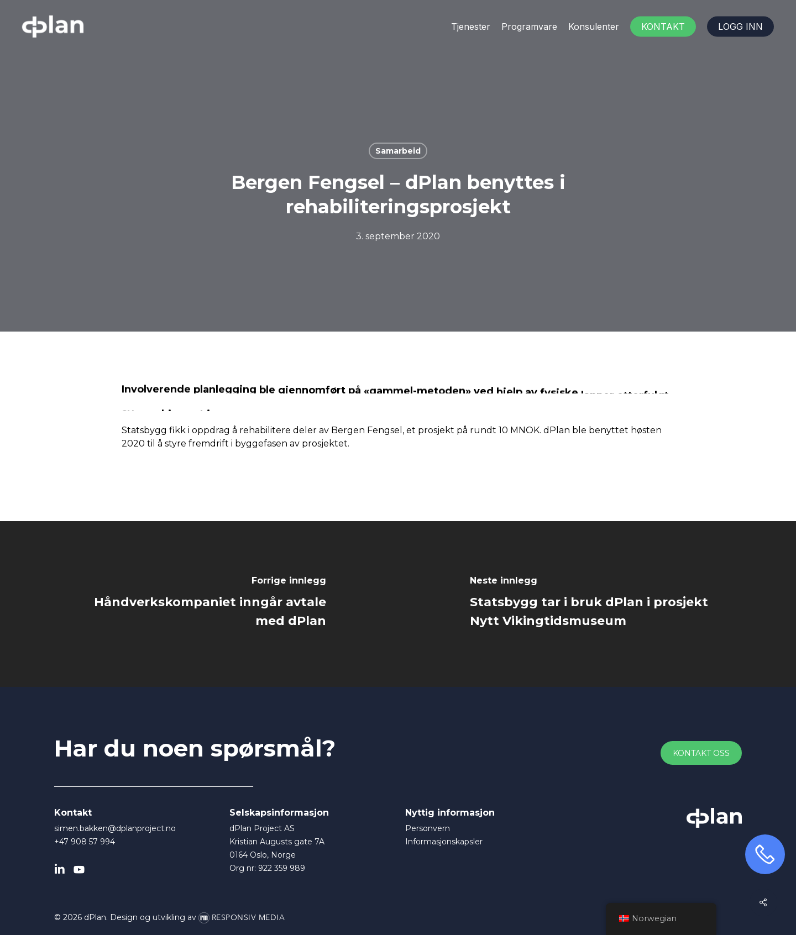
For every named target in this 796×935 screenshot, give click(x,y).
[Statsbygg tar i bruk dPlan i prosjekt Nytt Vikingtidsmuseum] (597, 604)
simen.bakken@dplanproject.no (115, 828)
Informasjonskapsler (444, 842)
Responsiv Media (248, 917)
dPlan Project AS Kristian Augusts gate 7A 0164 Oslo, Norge (276, 841)
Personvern (427, 828)
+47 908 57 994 (84, 842)
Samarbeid (398, 151)
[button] (701, 753)
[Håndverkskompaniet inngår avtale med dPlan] (199, 604)
